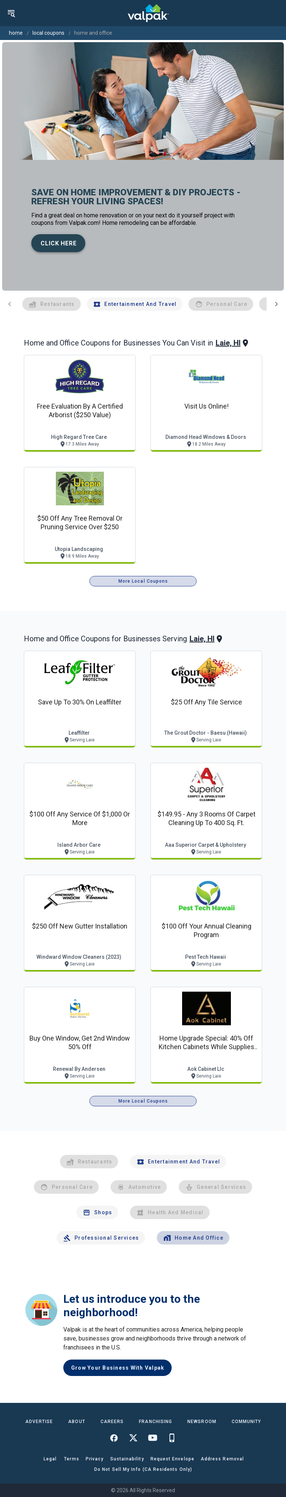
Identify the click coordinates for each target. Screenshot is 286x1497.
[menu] (11, 13)
